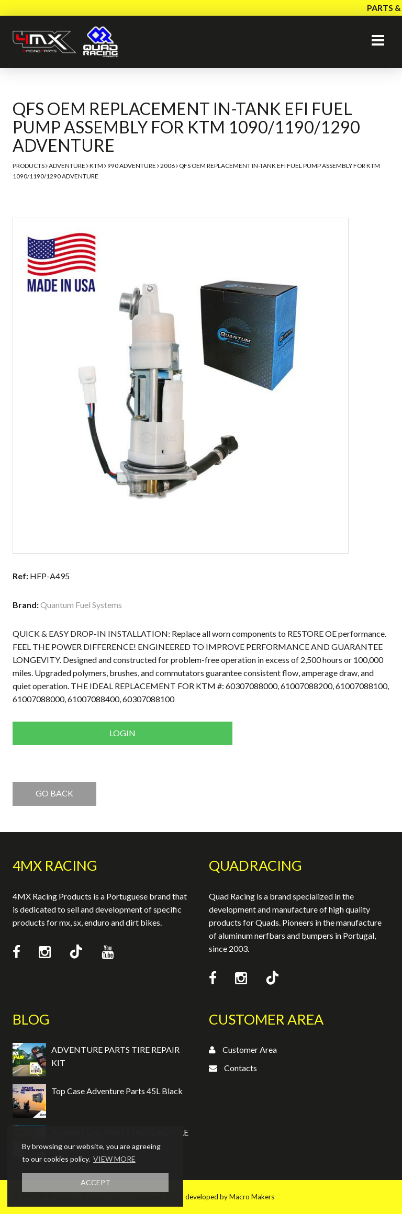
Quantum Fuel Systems (81, 605)
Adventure (67, 166)
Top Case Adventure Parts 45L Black (117, 1091)
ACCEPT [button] (95, 1182)
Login (122, 733)
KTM (96, 166)
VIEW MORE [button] (114, 1158)
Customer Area (249, 1049)
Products (28, 166)
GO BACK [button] (54, 793)
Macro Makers (251, 1197)
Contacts (240, 1068)
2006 (167, 166)
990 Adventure (131, 166)
